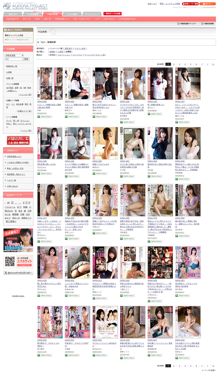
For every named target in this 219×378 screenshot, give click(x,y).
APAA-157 (180, 102)
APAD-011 (97, 280)
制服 (25, 207)
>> (213, 64)
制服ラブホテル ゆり (100, 164)
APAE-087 (180, 280)
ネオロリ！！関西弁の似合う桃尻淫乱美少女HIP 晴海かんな (104, 286)
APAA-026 (42, 102)
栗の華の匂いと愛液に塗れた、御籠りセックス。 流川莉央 (187, 224)
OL (21, 88)
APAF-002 (97, 340)
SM (24, 88)
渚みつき (16, 218)
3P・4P (16, 121)
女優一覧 (47, 19)
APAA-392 (180, 218)
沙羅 (22, 214)
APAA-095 (97, 102)
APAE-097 (69, 340)
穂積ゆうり (26, 218)
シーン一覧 (26, 131)
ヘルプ (97, 19)
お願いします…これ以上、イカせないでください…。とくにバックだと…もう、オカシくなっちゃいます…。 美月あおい (49, 226)
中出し (9, 124)
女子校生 (10, 88)
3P (8, 203)
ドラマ (26, 202)
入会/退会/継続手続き (127, 19)
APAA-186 (42, 161)
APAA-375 (152, 218)
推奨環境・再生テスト (16, 174)
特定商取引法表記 (18, 296)
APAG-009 (124, 340)
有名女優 (19, 104)
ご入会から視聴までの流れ (18, 162)
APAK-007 (152, 340)
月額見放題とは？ (62, 19)
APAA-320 (69, 218)
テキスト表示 (80, 48)
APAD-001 (69, 280)
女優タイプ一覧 (24, 111)
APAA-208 (97, 161)
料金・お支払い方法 (82, 19)
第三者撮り (11, 221)
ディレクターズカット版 (95, 55)
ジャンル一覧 (25, 95)
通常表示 (68, 48)
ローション (25, 121)
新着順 (52, 52)
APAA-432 (42, 280)
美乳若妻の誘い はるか (46, 164)
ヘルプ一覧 (11, 180)
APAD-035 (124, 280)
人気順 (37, 19)
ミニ (13, 104)
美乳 (26, 104)
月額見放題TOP (12, 19)
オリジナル (77, 55)
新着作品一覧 (11, 66)
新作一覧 (26, 19)
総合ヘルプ (152, 4)
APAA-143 (152, 102)
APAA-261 (124, 161)
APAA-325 (97, 218)
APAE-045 (152, 280)
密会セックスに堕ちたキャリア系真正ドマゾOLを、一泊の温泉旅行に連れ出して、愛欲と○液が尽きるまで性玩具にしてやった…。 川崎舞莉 (160, 226)
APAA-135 (124, 102)
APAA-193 (69, 161)
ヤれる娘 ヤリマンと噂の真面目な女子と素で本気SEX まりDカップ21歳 (187, 346)
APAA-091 (69, 102)
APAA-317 (42, 218)
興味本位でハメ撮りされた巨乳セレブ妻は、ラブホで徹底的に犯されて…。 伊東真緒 (187, 167)
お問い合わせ (109, 19)
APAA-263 (152, 161)
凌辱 (16, 88)
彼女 (20, 211)
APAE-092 (42, 340)
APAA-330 (124, 218)
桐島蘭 (15, 214)
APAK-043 (180, 340)
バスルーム (10, 207)
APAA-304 (180, 161)
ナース (9, 121)
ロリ (8, 104)
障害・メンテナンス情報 (170, 4)
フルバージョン (63, 55)
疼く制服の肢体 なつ (156, 105)
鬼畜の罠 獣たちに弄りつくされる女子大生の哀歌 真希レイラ (132, 346)
